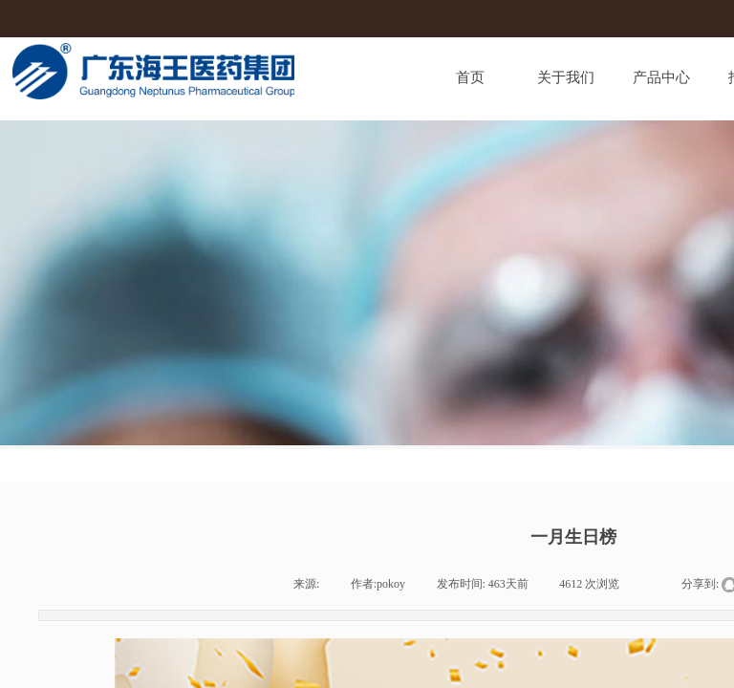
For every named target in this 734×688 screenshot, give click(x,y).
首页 (470, 77)
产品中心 (661, 77)
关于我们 (565, 77)
